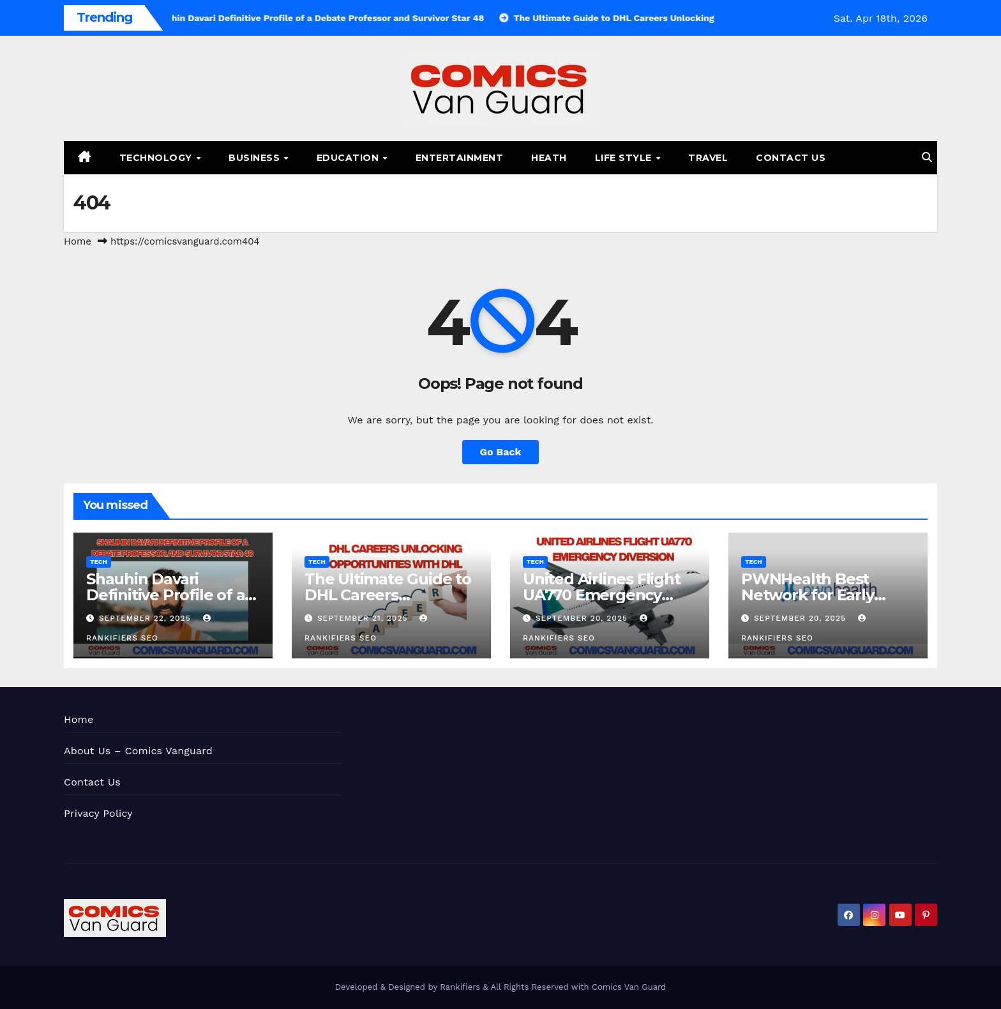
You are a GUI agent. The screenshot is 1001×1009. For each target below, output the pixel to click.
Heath (549, 157)
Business (256, 157)
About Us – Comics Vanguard (138, 751)
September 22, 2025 (146, 618)
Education (349, 157)
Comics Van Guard (629, 987)
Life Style (625, 157)
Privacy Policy (98, 813)
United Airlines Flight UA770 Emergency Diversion (602, 595)
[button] (927, 157)
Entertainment (460, 157)
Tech (98, 561)
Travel (708, 157)
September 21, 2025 (363, 618)
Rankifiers (460, 987)
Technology (157, 157)
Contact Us (790, 157)
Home (77, 241)
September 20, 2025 (583, 618)
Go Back (501, 452)
